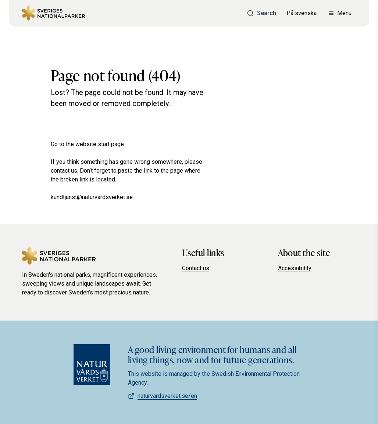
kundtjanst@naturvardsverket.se (92, 197)
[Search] (261, 13)
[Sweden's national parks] (53, 13)
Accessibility (294, 268)
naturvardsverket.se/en (162, 395)
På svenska (301, 13)
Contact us (195, 268)
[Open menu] (340, 13)
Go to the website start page (87, 144)
